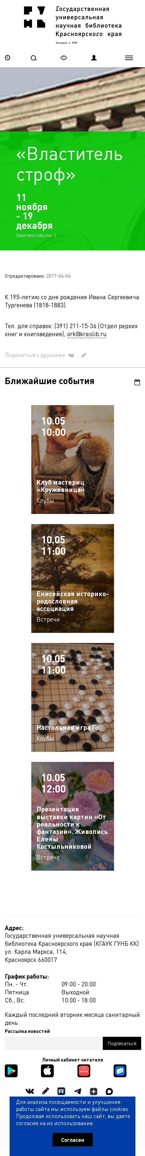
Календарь (137, 382)
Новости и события (33, 235)
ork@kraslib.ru (87, 334)
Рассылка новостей (27, 1031)
